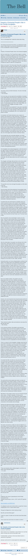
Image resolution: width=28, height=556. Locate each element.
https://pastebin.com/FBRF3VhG (8, 503)
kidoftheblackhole (7, 522)
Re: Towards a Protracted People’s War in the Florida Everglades (13, 527)
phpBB (10, 553)
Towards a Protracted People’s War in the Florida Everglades (12, 23)
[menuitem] (3, 15)
